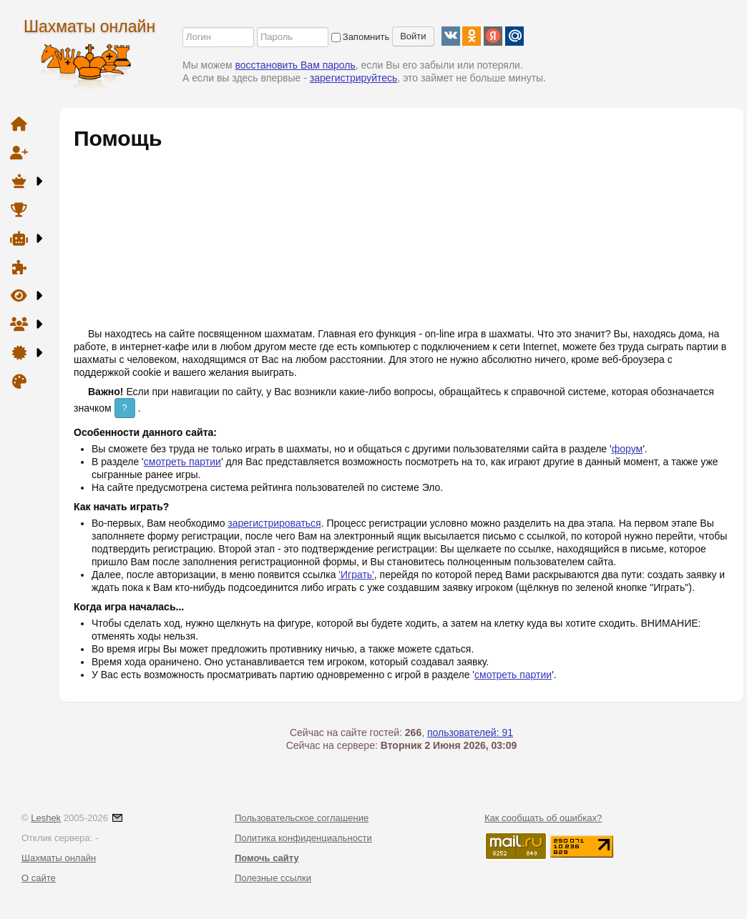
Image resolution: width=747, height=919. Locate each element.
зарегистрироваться (274, 523)
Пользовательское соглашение (301, 818)
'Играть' (356, 574)
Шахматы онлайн (89, 26)
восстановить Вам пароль (295, 65)
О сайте (38, 878)
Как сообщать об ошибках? (543, 818)
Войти (413, 36)
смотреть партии (182, 461)
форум (627, 448)
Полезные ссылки (273, 878)
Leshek (46, 818)
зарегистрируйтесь (354, 78)
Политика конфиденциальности (303, 838)
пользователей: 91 (470, 732)
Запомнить (360, 36)
